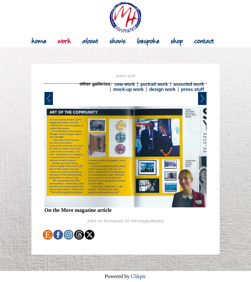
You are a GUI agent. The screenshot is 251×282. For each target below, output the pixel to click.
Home (39, 40)
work (64, 40)
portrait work (154, 84)
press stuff (192, 89)
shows (118, 40)
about (90, 40)
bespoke (148, 40)
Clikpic (138, 276)
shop (177, 40)
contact (204, 40)
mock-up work (128, 89)
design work (162, 89)
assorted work (189, 84)
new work (124, 84)
